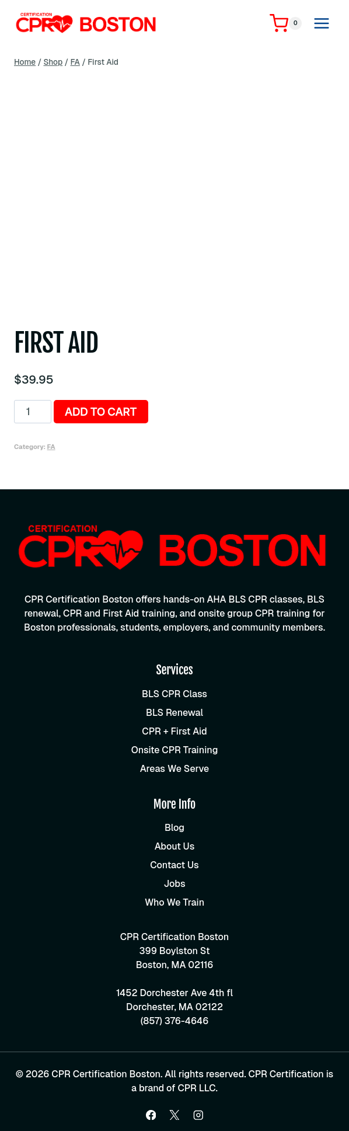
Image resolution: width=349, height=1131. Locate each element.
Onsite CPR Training (174, 750)
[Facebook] (151, 1115)
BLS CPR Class (174, 694)
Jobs (174, 884)
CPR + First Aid (174, 731)
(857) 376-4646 (175, 1021)
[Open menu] (321, 23)
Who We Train (174, 902)
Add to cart (101, 412)
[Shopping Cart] (286, 23)
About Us (175, 846)
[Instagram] (198, 1115)
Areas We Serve (174, 769)
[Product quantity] (32, 411)
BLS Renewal (174, 713)
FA (51, 447)
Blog (174, 828)
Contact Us (174, 865)
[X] (174, 1115)
